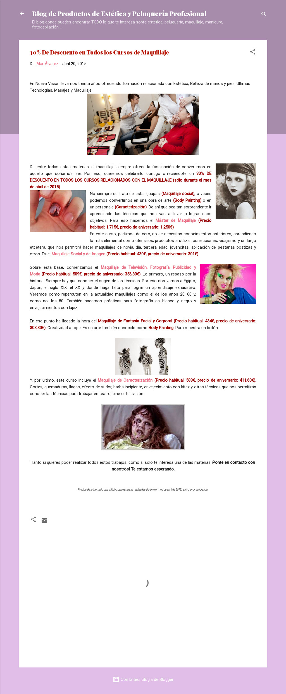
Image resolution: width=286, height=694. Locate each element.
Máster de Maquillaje (176, 220)
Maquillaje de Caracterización (125, 380)
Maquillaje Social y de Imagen (78, 253)
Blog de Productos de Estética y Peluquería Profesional (119, 13)
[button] (252, 52)
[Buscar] (264, 15)
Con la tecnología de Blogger (143, 679)
